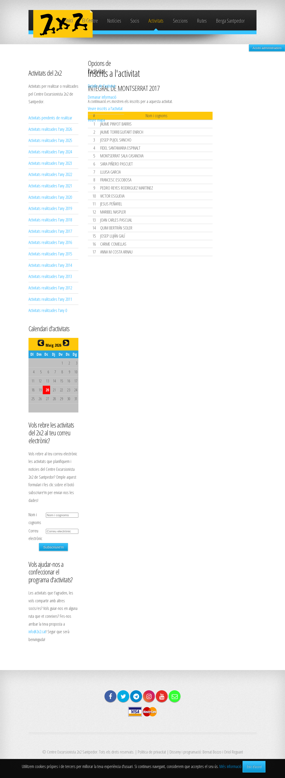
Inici (69, 20)
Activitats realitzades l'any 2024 (50, 152)
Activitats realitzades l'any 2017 (50, 231)
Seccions (180, 20)
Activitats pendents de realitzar (50, 118)
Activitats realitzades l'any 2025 (50, 140)
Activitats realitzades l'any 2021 (50, 186)
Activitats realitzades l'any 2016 (50, 242)
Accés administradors (266, 48)
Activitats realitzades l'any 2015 (50, 254)
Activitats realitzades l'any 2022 (50, 174)
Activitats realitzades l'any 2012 (50, 288)
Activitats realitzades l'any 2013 (50, 276)
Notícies (114, 20)
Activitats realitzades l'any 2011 (50, 299)
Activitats (155, 20)
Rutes (202, 20)
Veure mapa (96, 120)
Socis (134, 20)
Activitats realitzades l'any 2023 (50, 163)
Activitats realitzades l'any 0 (47, 310)
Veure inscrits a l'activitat (105, 108)
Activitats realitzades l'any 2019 (50, 208)
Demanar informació (102, 97)
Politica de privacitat (152, 752)
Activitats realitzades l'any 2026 (50, 129)
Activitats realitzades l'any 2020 (50, 197)
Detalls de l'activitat (101, 86)
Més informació (230, 766)
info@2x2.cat (37, 631)
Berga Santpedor (230, 20)
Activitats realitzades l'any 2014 (50, 265)
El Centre (90, 20)
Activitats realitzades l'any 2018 (50, 220)
